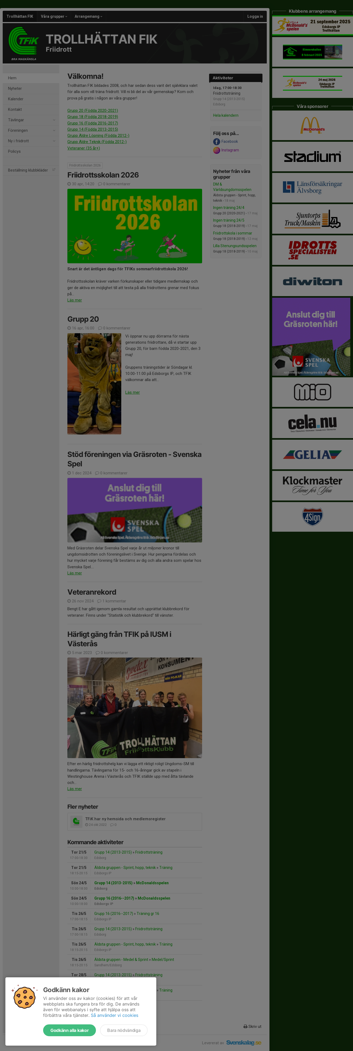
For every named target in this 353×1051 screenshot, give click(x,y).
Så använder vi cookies (114, 1015)
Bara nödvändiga (123, 1030)
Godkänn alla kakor (69, 1030)
